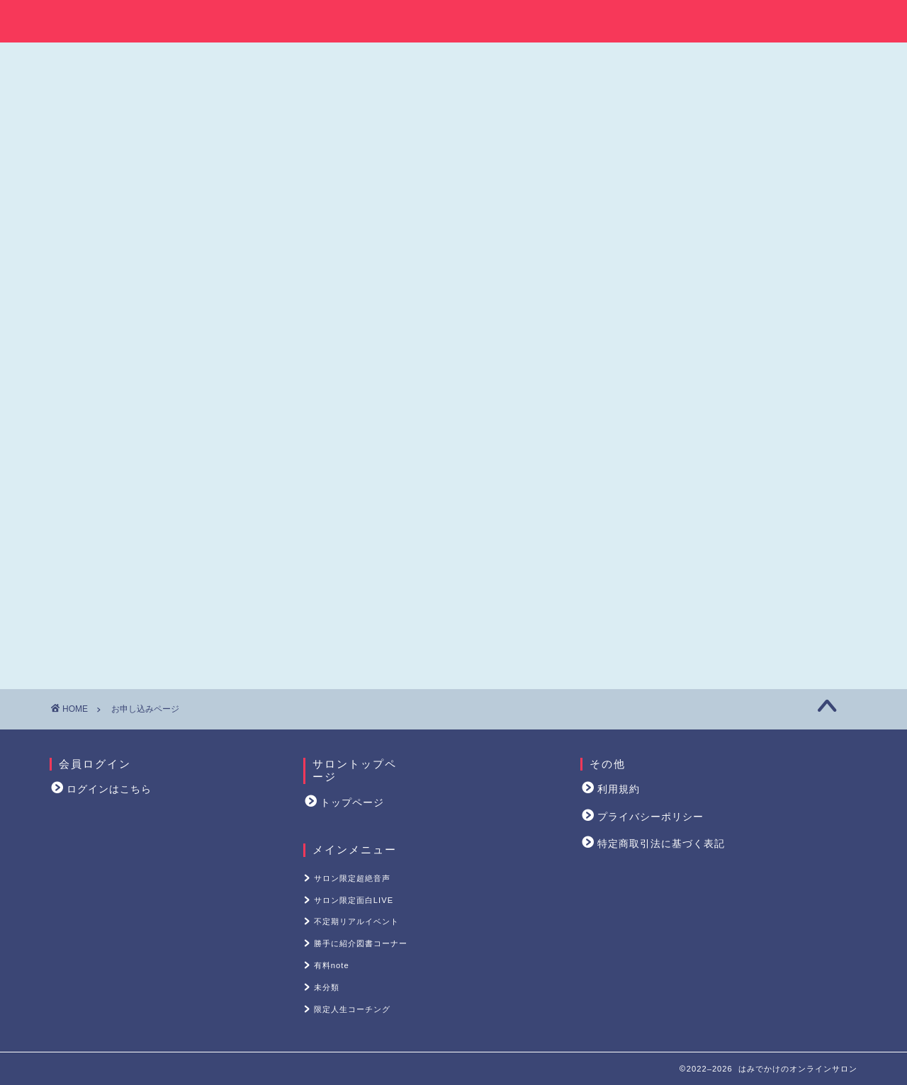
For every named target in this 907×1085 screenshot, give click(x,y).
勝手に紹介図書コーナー (748, 230)
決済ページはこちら (318, 268)
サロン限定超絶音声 (748, 122)
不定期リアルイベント (748, 194)
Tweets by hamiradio (675, 517)
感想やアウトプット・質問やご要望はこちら (747, 606)
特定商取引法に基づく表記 (661, 844)
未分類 (748, 302)
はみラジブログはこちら (692, 430)
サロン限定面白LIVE (748, 159)
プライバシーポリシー (650, 817)
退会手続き (667, 630)
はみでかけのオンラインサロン (453, 19)
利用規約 (618, 789)
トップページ (352, 802)
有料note (748, 266)
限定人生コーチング (748, 338)
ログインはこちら (109, 789)
